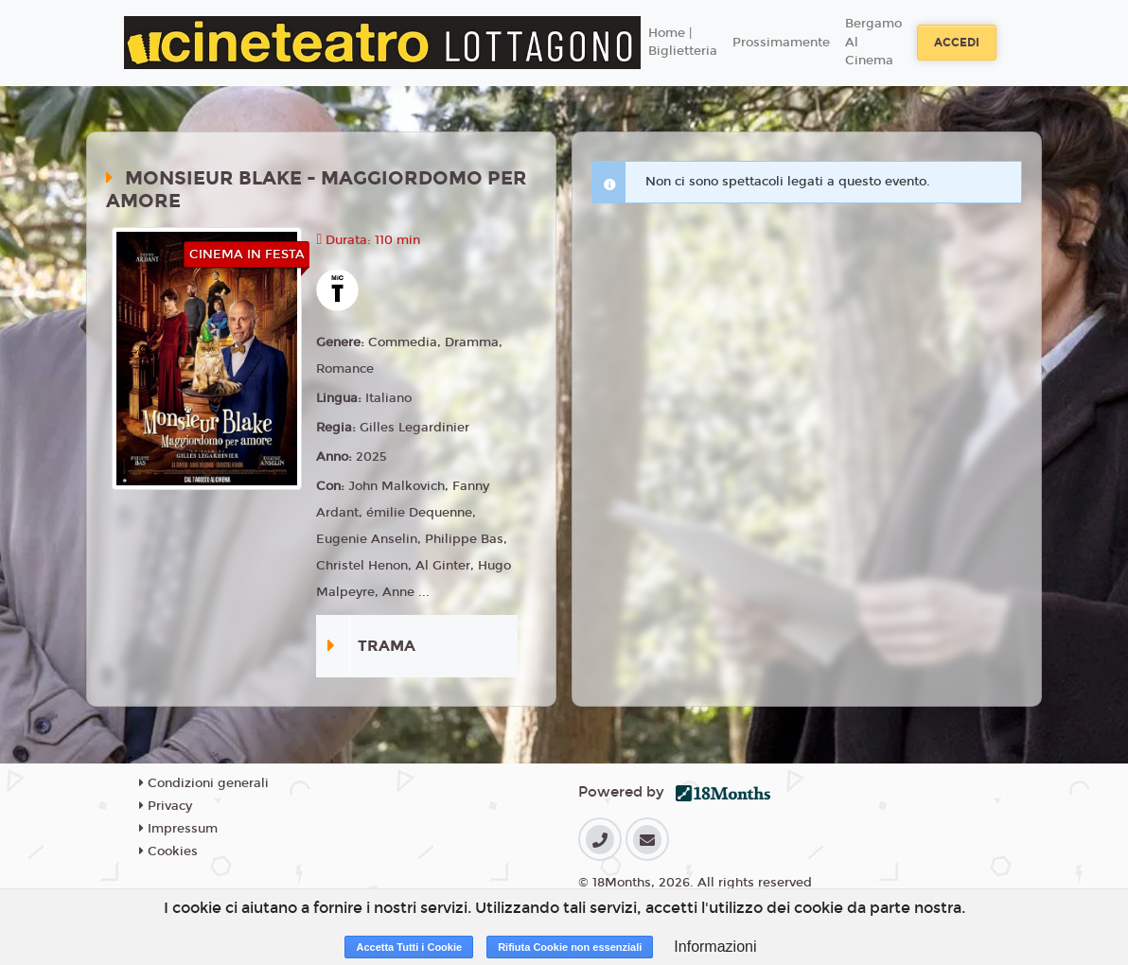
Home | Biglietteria (682, 43)
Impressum (178, 828)
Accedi (956, 42)
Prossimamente (781, 42)
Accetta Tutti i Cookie (409, 947)
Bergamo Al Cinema (873, 42)
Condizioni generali (204, 783)
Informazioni (715, 947)
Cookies (168, 851)
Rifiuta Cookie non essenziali (570, 947)
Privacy (165, 806)
